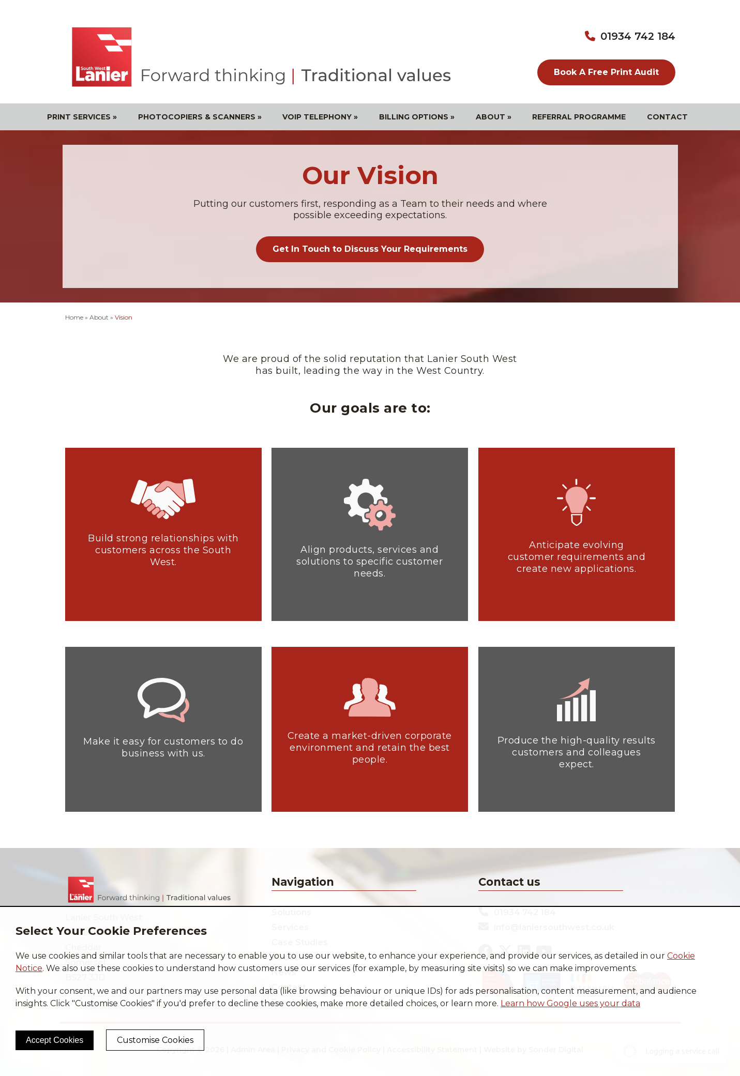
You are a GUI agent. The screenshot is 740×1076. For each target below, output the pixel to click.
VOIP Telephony (320, 117)
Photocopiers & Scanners (200, 117)
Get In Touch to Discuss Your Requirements (370, 249)
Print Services (82, 117)
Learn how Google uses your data (570, 1003)
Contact (667, 117)
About (493, 117)
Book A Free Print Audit (606, 72)
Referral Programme (579, 117)
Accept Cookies (54, 1040)
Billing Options (417, 117)
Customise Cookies (155, 1040)
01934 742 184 (637, 36)
